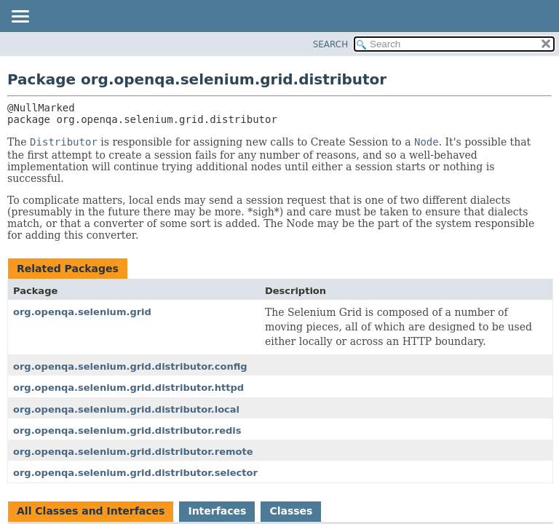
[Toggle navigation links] (19, 17)
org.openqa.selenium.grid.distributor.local (126, 409)
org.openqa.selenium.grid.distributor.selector (135, 472)
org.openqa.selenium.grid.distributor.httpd (128, 387)
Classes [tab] (290, 511)
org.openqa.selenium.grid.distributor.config (130, 366)
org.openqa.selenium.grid (82, 311)
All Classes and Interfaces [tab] (90, 511)
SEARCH (331, 44)
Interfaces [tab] (217, 511)
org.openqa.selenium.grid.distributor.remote (133, 451)
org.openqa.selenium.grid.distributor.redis (127, 430)
